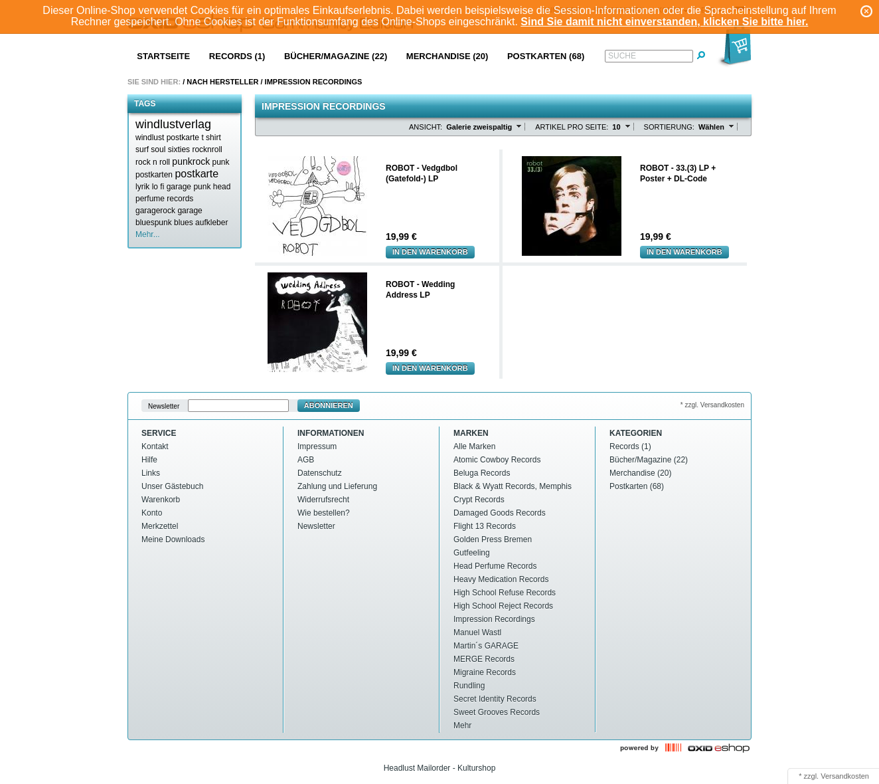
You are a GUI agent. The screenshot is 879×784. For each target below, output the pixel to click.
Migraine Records (484, 672)
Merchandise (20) (447, 56)
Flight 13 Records (484, 526)
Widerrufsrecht (323, 499)
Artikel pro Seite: (571, 127)
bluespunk (153, 222)
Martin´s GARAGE (486, 645)
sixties (179, 149)
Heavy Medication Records (500, 579)
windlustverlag (173, 124)
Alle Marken (474, 446)
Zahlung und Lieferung (337, 486)
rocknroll (207, 149)
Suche (622, 55)
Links (150, 473)
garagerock (155, 210)
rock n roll (152, 162)
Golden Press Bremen (492, 539)
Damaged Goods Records (499, 513)
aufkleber (211, 222)
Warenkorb (160, 499)
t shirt (210, 137)
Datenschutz (319, 473)
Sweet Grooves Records (496, 712)
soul (158, 149)
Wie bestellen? (323, 513)
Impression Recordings (313, 82)
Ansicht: (425, 127)
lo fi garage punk (181, 186)
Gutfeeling (471, 552)
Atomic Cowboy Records (496, 459)
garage (189, 210)
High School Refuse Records (504, 592)
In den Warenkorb (430, 252)
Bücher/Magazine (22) (335, 56)
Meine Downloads (172, 539)
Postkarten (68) (545, 56)
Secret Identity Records (494, 699)
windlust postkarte (167, 137)
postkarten (154, 174)
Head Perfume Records (494, 566)
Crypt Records (479, 499)
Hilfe (149, 459)
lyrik (142, 186)
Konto (151, 513)
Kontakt (155, 446)
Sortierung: (669, 127)
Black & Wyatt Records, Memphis (512, 486)
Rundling (469, 685)
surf (142, 149)
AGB (305, 459)
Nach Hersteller (222, 82)
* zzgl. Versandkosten (712, 405)
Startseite (163, 56)
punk (221, 162)
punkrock (191, 161)
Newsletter (163, 405)
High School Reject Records (503, 606)
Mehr (462, 725)
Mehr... (147, 234)
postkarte (196, 173)
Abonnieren (328, 405)
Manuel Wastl (477, 632)
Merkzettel (159, 526)
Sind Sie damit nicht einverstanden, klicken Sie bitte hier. (664, 21)
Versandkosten (845, 776)
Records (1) (237, 56)
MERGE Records (484, 659)
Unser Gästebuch (172, 486)
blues (183, 222)
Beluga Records (481, 473)
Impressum (317, 446)
